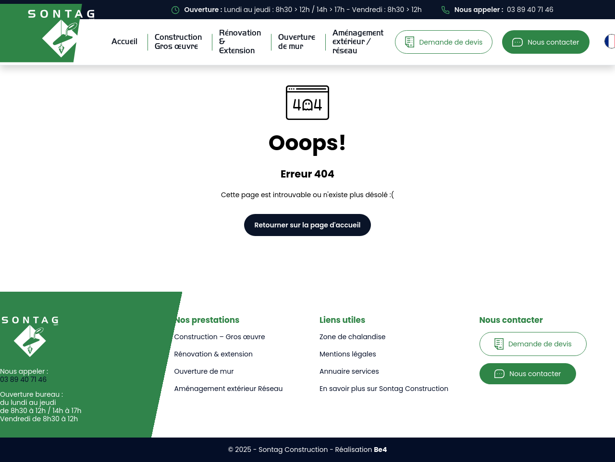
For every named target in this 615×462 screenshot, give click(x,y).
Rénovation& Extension (240, 41)
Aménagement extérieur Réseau (228, 388)
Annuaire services (349, 371)
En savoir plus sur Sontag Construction (384, 388)
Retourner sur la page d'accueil (307, 225)
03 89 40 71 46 (23, 380)
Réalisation (361, 449)
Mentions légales (348, 354)
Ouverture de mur (204, 371)
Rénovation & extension (213, 354)
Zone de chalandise (352, 337)
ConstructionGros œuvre (178, 41)
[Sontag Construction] (61, 33)
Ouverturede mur (296, 41)
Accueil (124, 41)
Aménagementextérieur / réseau (357, 41)
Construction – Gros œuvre (219, 337)
